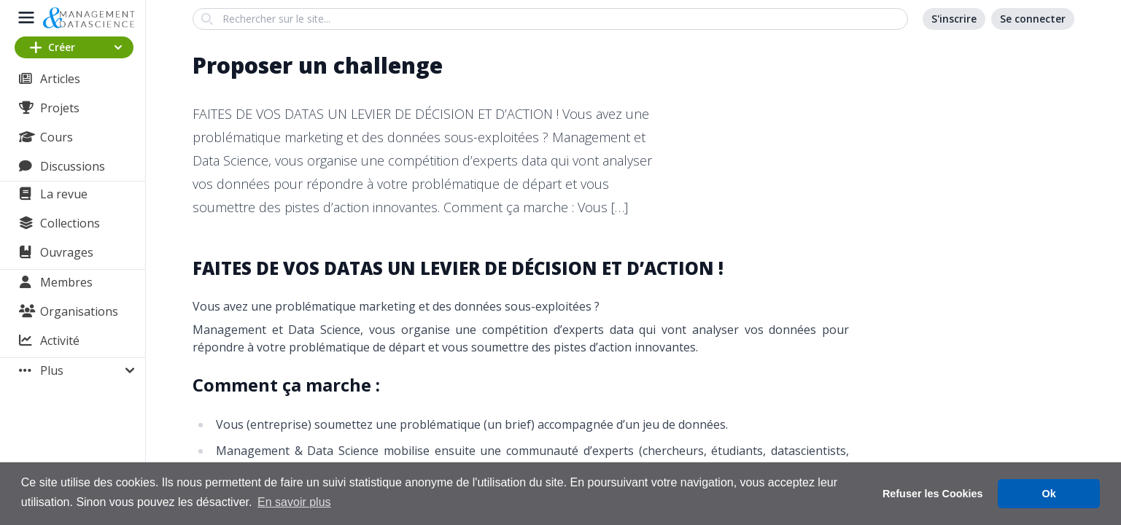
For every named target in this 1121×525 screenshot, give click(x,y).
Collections (70, 223)
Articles (60, 79)
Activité (59, 340)
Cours (56, 137)
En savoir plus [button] (294, 502)
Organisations (79, 311)
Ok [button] (1049, 493)
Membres (66, 282)
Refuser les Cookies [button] (933, 493)
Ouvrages (66, 252)
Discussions (72, 166)
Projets (59, 108)
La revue (64, 194)
